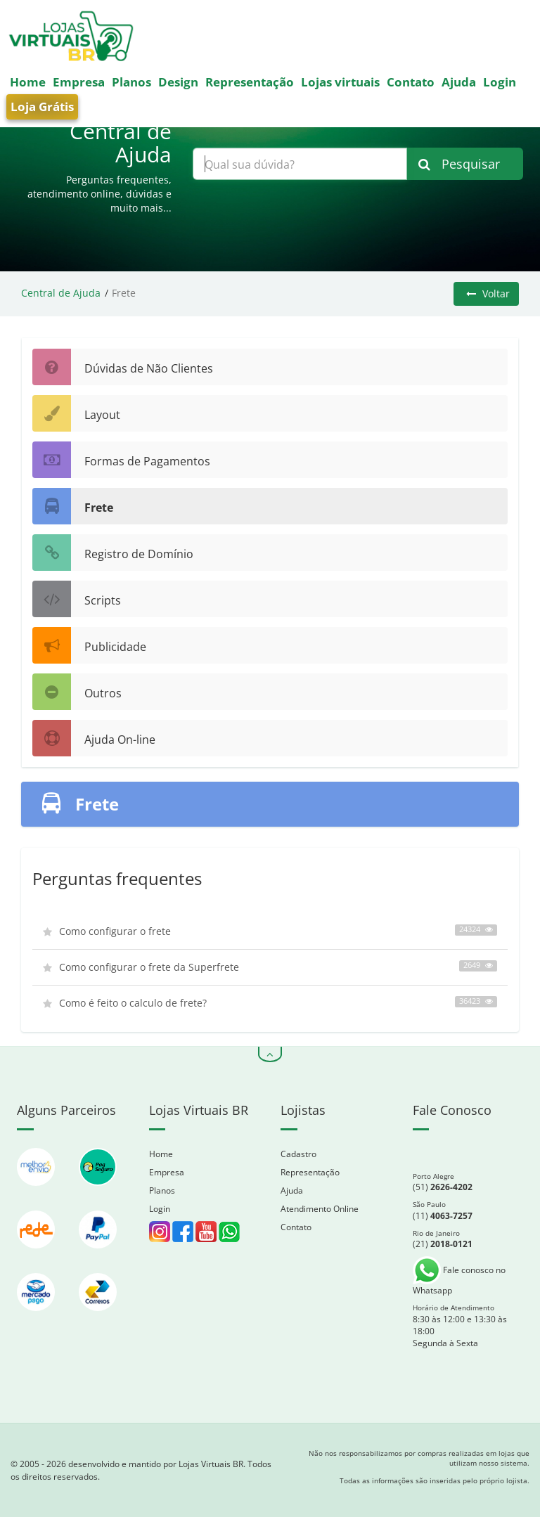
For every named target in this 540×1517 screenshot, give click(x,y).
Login (499, 82)
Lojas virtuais (340, 82)
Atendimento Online (320, 1209)
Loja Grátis (42, 106)
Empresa (79, 82)
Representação (249, 82)
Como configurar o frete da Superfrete (270, 967)
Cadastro (298, 1154)
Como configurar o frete (270, 931)
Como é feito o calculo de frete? (270, 1002)
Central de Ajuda (61, 292)
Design (178, 82)
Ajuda (459, 82)
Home (28, 82)
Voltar (488, 293)
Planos (131, 82)
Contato (411, 82)
